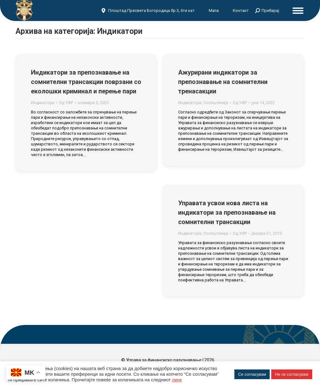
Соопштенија (215, 102)
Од (66, 102)
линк (177, 379)
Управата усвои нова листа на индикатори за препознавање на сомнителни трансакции (227, 212)
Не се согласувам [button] (291, 374)
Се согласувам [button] (252, 374)
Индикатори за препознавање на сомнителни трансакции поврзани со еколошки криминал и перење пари (86, 82)
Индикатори (42, 102)
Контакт (241, 10)
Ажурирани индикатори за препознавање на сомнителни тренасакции (223, 82)
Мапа (214, 10)
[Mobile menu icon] (298, 11)
